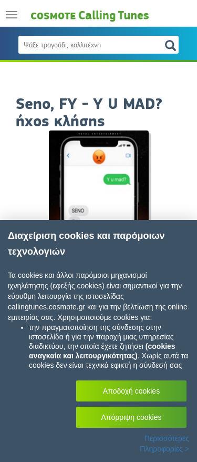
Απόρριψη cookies (131, 417)
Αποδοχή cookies (131, 391)
